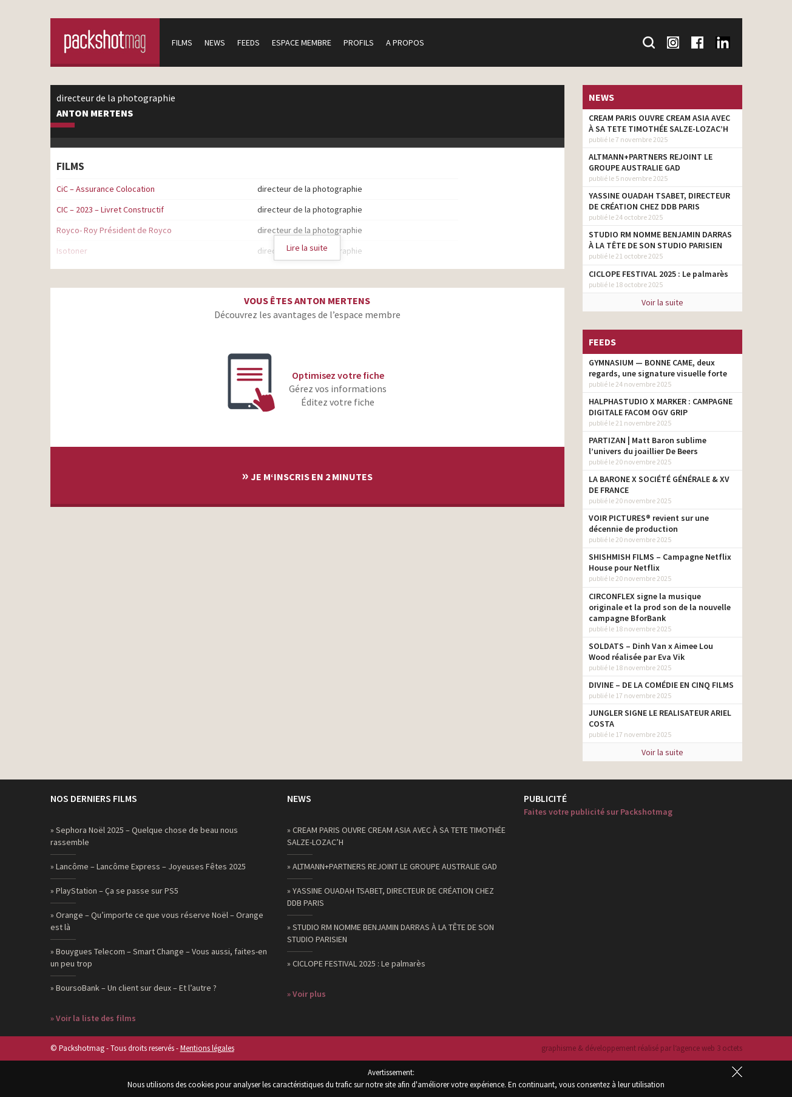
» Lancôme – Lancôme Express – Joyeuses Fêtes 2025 (148, 866)
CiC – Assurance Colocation (105, 188)
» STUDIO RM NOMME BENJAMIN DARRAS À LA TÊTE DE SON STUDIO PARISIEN (390, 933)
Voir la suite (662, 302)
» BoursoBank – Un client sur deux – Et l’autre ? (133, 987)
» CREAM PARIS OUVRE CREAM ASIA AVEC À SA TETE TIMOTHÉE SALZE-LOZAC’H (396, 835)
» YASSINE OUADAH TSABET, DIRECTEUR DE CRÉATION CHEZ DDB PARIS (390, 896)
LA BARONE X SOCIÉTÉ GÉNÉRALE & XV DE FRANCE (659, 484)
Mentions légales (207, 1048)
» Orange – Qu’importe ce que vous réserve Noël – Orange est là (156, 920)
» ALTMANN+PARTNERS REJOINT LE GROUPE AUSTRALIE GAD (392, 866)
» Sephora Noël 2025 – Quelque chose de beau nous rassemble (144, 835)
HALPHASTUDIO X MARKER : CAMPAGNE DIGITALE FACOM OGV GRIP (661, 407)
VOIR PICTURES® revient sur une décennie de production (649, 523)
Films (182, 42)
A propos (405, 42)
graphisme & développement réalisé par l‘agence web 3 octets (641, 1048)
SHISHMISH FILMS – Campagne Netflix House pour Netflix (660, 562)
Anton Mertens (94, 113)
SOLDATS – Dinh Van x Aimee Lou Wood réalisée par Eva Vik (651, 651)
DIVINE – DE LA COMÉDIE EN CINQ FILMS (661, 684)
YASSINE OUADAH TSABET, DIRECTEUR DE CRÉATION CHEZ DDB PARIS (659, 201)
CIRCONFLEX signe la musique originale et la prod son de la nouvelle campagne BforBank (660, 607)
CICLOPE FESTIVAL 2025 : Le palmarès (658, 273)
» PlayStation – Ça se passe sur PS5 (114, 890)
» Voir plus (306, 993)
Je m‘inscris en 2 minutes (307, 475)
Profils (359, 42)
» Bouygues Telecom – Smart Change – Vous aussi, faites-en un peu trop (158, 957)
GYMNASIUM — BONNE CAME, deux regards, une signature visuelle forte (658, 368)
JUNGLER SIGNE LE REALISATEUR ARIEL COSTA (660, 718)
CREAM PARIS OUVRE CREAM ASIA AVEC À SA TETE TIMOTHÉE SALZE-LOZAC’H (659, 123)
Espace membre (301, 42)
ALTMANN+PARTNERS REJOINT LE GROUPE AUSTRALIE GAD (650, 162)
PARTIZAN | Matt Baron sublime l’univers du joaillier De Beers (647, 446)
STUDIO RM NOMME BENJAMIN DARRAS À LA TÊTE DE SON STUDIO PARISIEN (660, 240)
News (215, 42)
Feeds (248, 42)
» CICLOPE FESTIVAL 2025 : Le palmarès (356, 963)
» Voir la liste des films (93, 1018)
